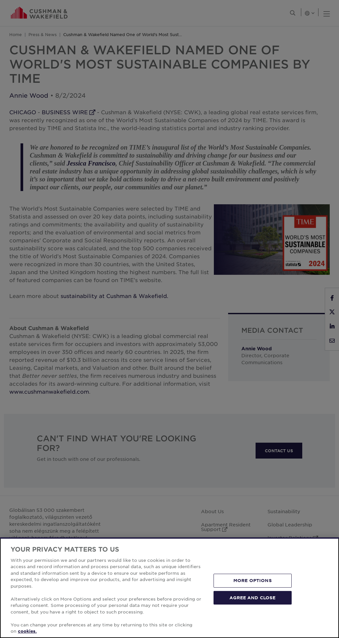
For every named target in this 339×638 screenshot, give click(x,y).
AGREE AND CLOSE (252, 597)
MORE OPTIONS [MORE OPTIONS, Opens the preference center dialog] (252, 580)
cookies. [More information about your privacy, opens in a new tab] (27, 631)
